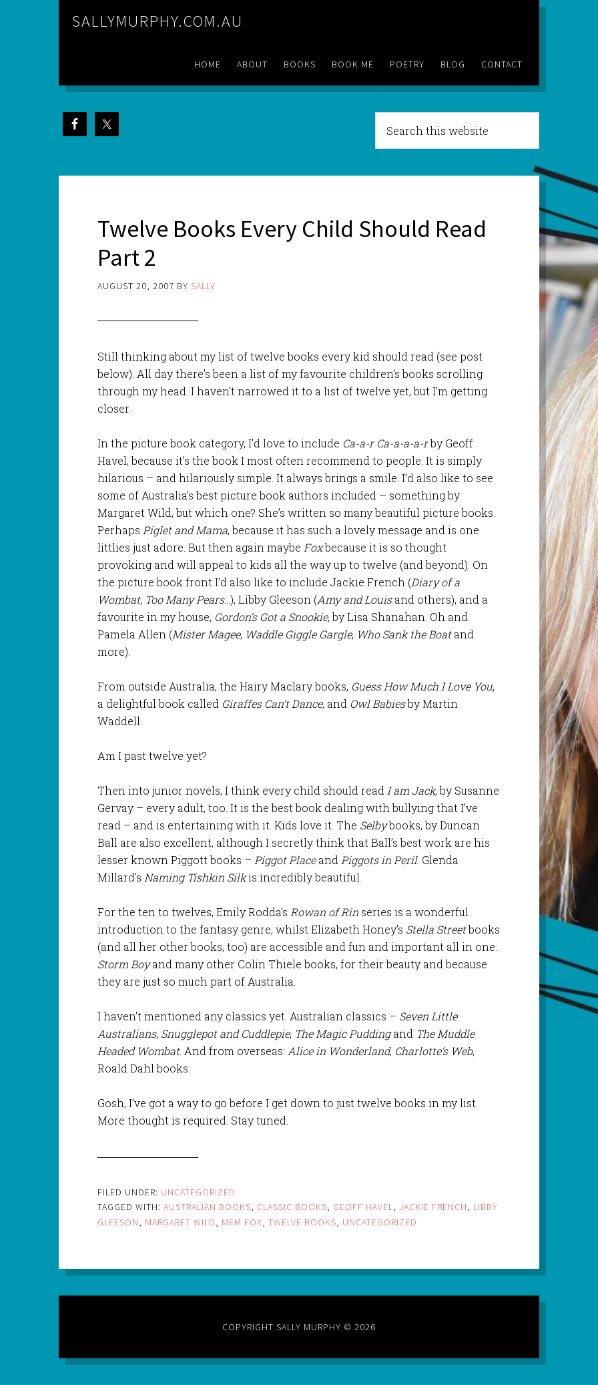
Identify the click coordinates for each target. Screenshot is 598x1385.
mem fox (242, 1222)
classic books (292, 1207)
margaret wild (180, 1222)
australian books (207, 1207)
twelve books (302, 1222)
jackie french (433, 1207)
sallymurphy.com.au (157, 21)
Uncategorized (198, 1192)
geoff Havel (363, 1207)
